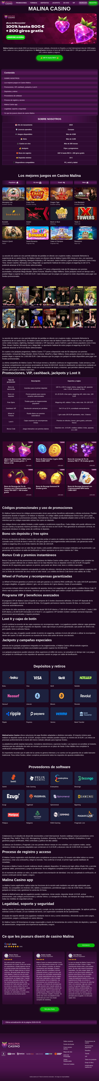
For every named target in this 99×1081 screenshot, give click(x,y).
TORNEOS (33, 3)
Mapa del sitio (67, 1052)
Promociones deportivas (89, 1046)
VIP (74, 3)
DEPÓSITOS (45, 3)
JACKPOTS (56, 3)
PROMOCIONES (21, 3)
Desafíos (87, 1050)
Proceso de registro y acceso (14, 100)
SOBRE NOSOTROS (11, 78)
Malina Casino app (10, 104)
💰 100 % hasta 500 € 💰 (49, 58)
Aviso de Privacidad (66, 1055)
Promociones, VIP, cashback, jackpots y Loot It (20, 87)
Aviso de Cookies (68, 1064)
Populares (13, 182)
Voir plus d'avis (49, 1009)
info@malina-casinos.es (89, 1066)
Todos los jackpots (90, 1059)
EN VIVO (66, 3)
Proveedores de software (13, 96)
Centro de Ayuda (68, 1044)
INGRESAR (83, 3)
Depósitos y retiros (10, 91)
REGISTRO (93, 3)
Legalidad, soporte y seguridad (15, 109)
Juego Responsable (67, 1060)
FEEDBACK (86, 945)
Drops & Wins (89, 1062)
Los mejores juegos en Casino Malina (17, 83)
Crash (61, 182)
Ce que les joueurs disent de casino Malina (19, 113)
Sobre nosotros (68, 1041)
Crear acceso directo (67, 1048)
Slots (85, 182)
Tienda (87, 1053)
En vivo (37, 182)
